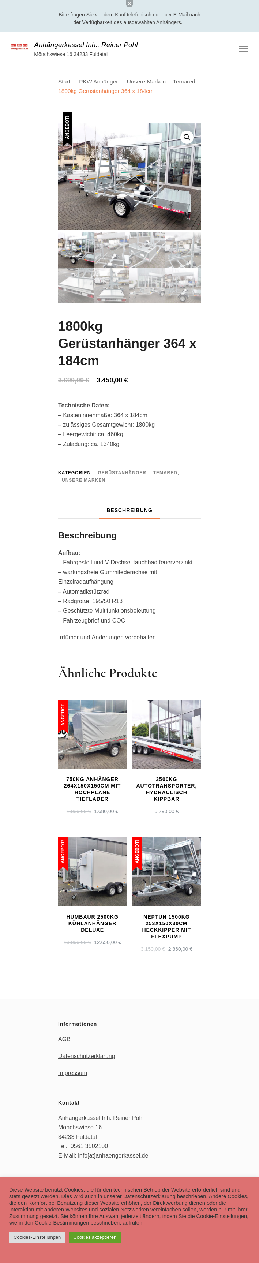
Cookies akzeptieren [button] (94, 1237)
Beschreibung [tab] (129, 510)
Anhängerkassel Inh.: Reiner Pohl (86, 45)
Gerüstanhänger (122, 472)
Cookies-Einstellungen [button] (37, 1237)
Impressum (72, 1073)
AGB (64, 1039)
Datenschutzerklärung (86, 1056)
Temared (165, 472)
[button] (187, 137)
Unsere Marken (83, 480)
